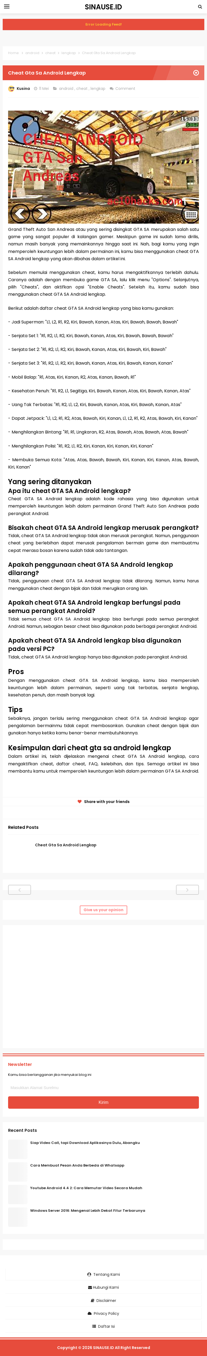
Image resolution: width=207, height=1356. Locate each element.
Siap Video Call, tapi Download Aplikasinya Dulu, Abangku (85, 1142)
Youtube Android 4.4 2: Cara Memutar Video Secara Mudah (86, 1188)
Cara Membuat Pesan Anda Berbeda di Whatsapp (77, 1165)
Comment (125, 88)
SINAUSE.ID (103, 1347)
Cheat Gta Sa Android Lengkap (65, 845)
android (66, 88)
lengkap (98, 88)
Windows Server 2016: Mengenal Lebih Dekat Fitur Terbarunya (87, 1210)
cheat (82, 88)
